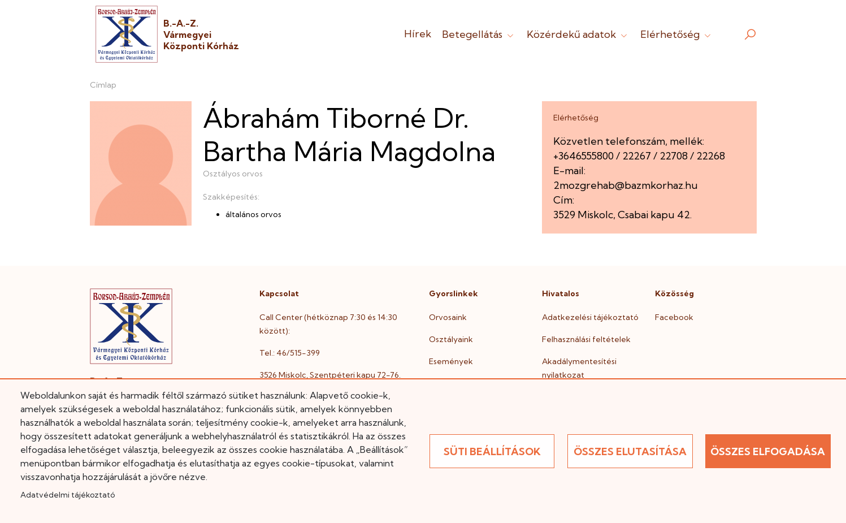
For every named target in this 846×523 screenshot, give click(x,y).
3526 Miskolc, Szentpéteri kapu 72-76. (330, 375)
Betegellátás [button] (479, 34)
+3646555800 (583, 155)
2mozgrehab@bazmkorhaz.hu (625, 185)
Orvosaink (448, 317)
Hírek (417, 33)
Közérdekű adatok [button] (578, 34)
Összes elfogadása (767, 451)
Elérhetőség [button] (676, 34)
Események (451, 361)
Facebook (674, 317)
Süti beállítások (492, 451)
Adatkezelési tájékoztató (590, 317)
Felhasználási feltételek (586, 339)
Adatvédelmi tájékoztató (67, 494)
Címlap (103, 85)
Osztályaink (451, 339)
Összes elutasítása (630, 451)
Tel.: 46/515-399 (289, 353)
